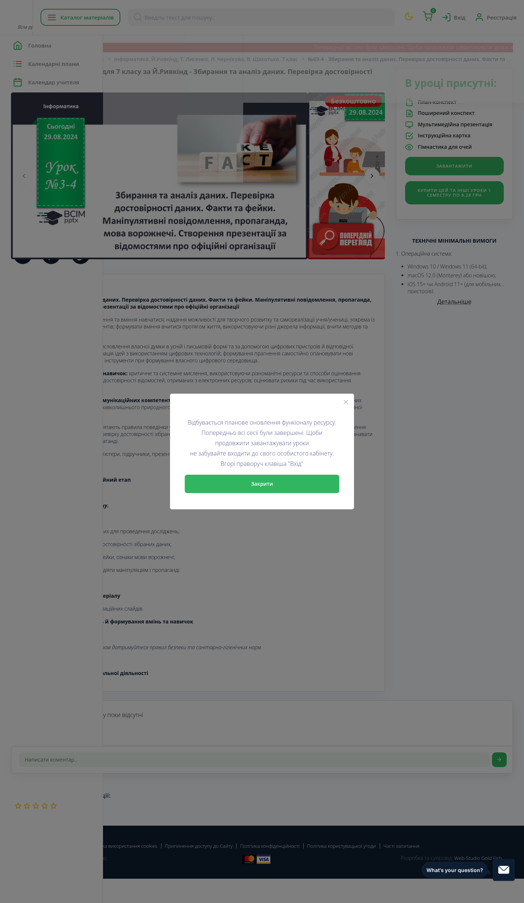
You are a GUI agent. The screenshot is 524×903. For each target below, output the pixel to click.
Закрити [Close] (262, 483)
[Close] (345, 401)
